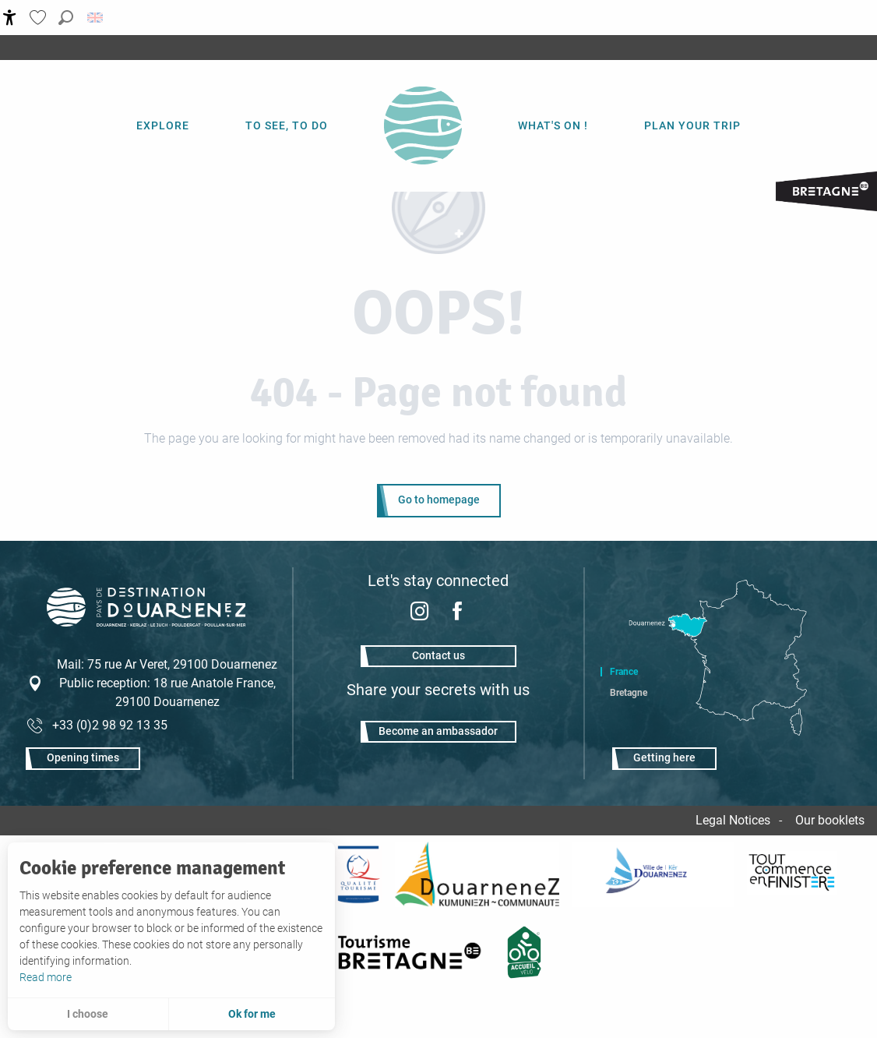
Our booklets (830, 820)
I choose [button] (87, 1014)
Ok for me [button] (252, 1014)
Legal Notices (733, 820)
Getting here (664, 757)
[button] (65, 17)
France (624, 671)
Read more (45, 977)
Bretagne (628, 692)
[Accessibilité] (9, 17)
